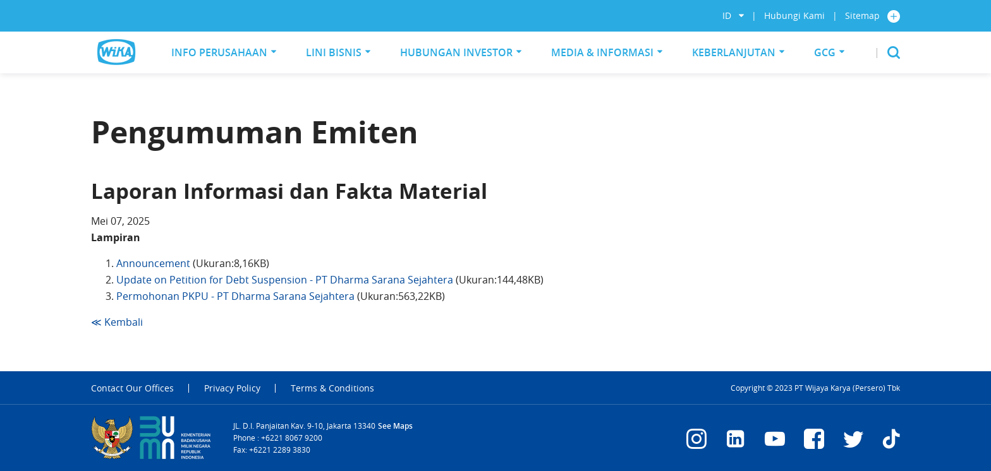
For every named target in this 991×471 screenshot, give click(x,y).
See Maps (395, 425)
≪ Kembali (117, 322)
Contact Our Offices (132, 388)
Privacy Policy (232, 388)
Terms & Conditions (332, 388)
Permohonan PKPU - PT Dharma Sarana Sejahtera (236, 296)
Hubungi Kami (794, 15)
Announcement (153, 263)
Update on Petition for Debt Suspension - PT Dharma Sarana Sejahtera (286, 280)
